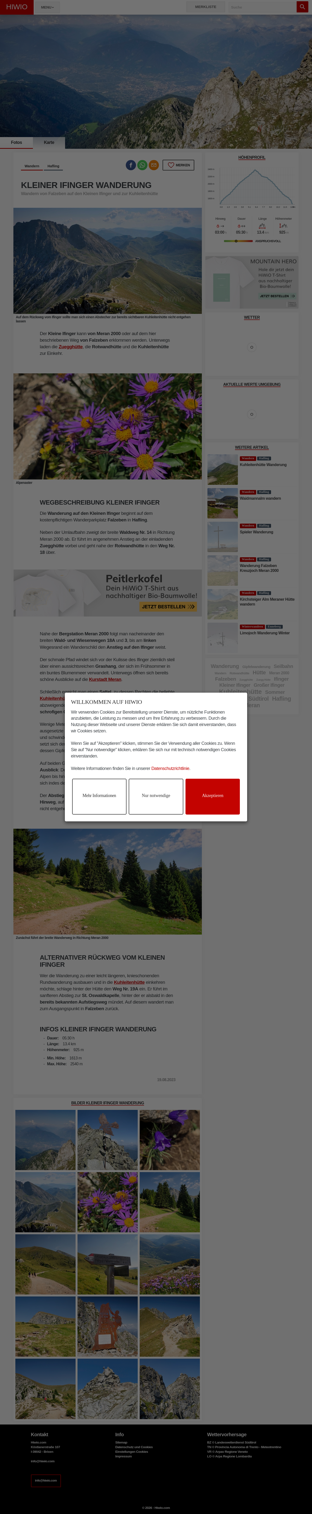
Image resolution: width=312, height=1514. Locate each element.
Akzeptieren (213, 795)
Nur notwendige (156, 795)
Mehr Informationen (99, 795)
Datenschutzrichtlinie (170, 768)
